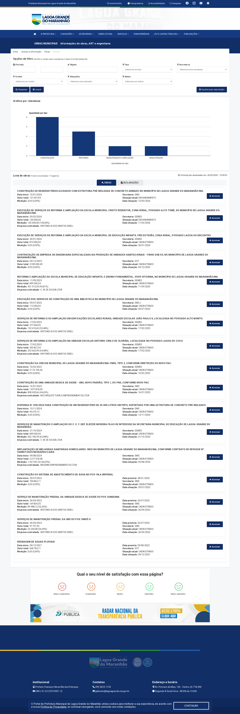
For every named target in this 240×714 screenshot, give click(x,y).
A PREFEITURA (48, 34)
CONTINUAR (191, 705)
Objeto (72, 64)
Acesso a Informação (31, 52)
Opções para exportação (211, 89)
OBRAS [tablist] (104, 182)
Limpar (37, 89)
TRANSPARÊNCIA (141, 34)
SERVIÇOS (123, 34)
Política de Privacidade (53, 706)
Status (126, 76)
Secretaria (183, 64)
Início (15, 52)
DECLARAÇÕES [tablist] (131, 182)
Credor (17, 76)
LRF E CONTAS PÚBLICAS (166, 34)
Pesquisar (21, 89)
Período (18, 64)
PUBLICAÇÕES (191, 34)
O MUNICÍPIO (67, 34)
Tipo (125, 64)
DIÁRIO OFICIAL (105, 34)
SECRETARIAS (86, 34)
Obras (47, 52)
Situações (74, 76)
